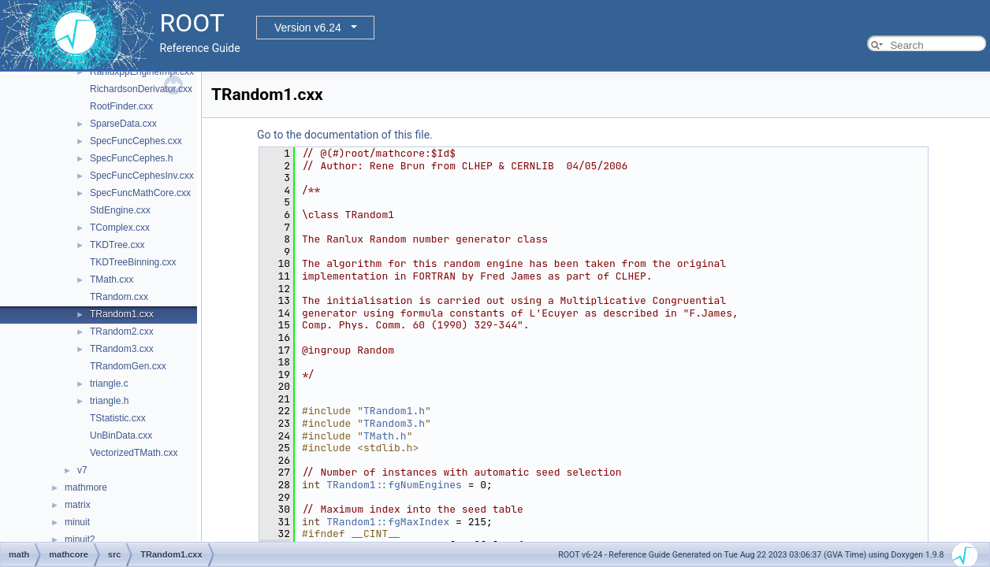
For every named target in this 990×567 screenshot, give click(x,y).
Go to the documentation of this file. (345, 134)
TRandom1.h (394, 410)
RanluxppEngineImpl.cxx (142, 71)
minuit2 (80, 539)
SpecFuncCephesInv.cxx (142, 175)
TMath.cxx (111, 279)
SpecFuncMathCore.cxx (140, 192)
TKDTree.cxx (117, 244)
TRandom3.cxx (122, 348)
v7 (82, 470)
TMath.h (385, 436)
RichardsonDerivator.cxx (141, 88)
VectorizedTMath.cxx (133, 452)
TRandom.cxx (119, 296)
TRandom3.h (394, 423)
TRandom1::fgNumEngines (394, 484)
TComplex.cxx (120, 227)
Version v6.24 (307, 27)
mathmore (86, 487)
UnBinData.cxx (121, 435)
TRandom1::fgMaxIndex (387, 521)
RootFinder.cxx (121, 106)
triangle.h (109, 400)
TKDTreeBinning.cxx (133, 262)
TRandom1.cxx (122, 314)
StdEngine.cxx (120, 210)
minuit (77, 522)
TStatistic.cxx (118, 418)
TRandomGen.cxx (128, 366)
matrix (78, 504)
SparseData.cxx (123, 123)
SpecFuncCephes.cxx (136, 140)
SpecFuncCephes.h (131, 158)
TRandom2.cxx (122, 331)
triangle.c (109, 383)
